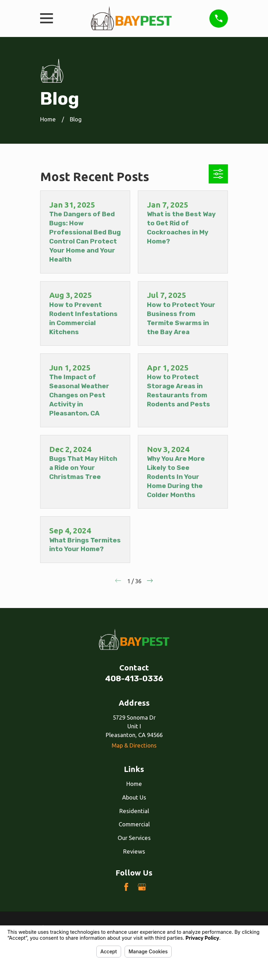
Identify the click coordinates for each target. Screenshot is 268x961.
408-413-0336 (134, 678)
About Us (134, 797)
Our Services (134, 837)
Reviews (134, 851)
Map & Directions (134, 745)
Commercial (134, 824)
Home (134, 783)
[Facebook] (126, 887)
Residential (134, 811)
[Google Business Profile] (142, 887)
